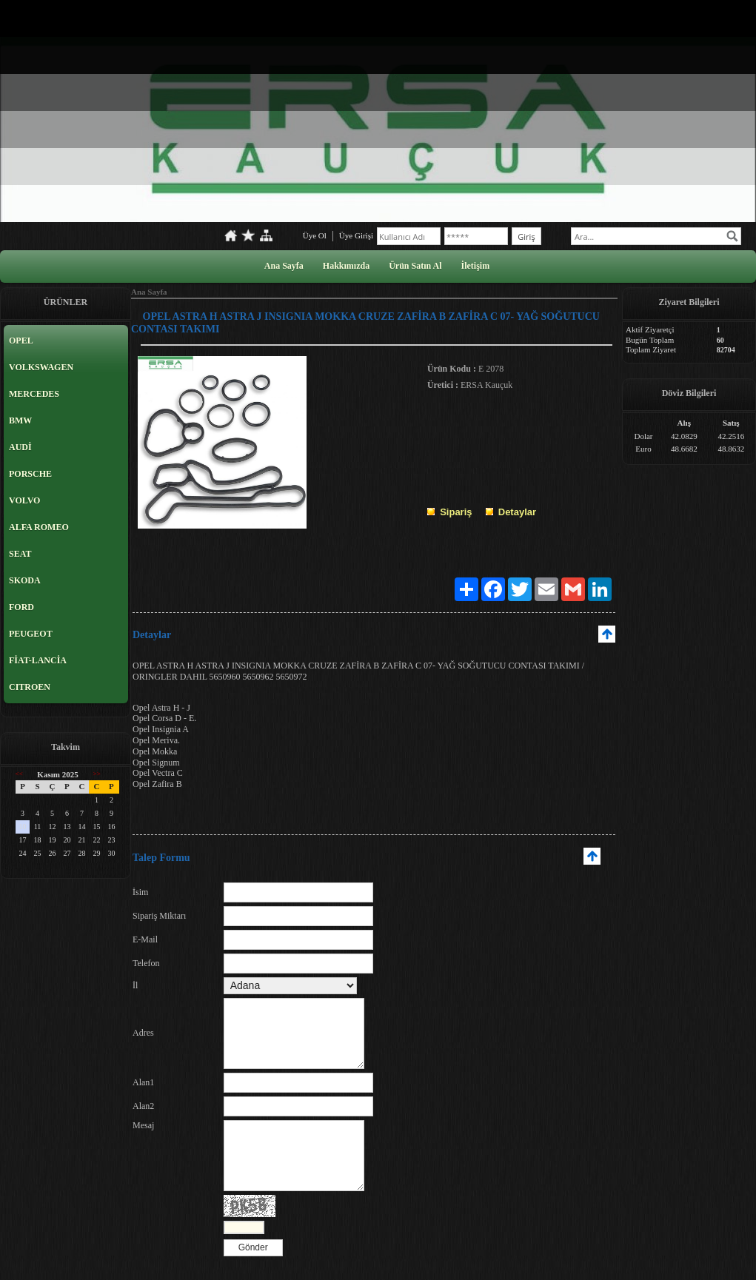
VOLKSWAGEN (41, 367)
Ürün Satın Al (415, 266)
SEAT (20, 554)
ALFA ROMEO (39, 527)
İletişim (475, 266)
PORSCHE (30, 474)
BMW (20, 420)
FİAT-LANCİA (38, 660)
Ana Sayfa (284, 266)
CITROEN (29, 687)
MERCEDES (34, 394)
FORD (21, 607)
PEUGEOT (31, 634)
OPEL (21, 340)
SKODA (25, 580)
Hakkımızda (346, 266)
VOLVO (24, 500)
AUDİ (20, 447)
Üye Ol (315, 235)
